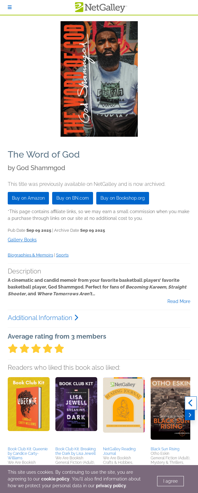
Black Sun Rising (165, 449)
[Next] (190, 415)
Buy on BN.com (72, 198)
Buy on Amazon (28, 198)
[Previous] (191, 403)
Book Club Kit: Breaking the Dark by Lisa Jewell (75, 451)
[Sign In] (9, 7)
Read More (178, 301)
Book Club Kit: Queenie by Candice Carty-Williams (28, 453)
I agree (170, 481)
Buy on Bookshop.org (122, 198)
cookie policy (55, 478)
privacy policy (111, 485)
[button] (29, 411)
